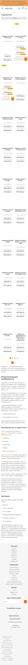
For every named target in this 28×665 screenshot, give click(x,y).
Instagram (15, 611)
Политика (14, 557)
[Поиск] (26, 8)
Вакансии (14, 553)
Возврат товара (14, 573)
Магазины (14, 555)
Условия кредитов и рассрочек (14, 584)
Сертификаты (14, 561)
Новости (14, 548)
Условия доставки (14, 569)
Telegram (19, 611)
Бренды (14, 594)
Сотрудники (14, 551)
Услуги (14, 575)
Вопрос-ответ (14, 592)
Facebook (11, 611)
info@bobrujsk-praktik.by (15, 622)
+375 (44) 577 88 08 (14, 619)
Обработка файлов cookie (14, 582)
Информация (14, 565)
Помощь (14, 587)
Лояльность (14, 580)
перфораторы (4, 433)
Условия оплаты (14, 567)
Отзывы (14, 559)
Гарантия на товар (14, 571)
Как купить (14, 577)
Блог (14, 590)
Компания (14, 546)
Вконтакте (8, 611)
